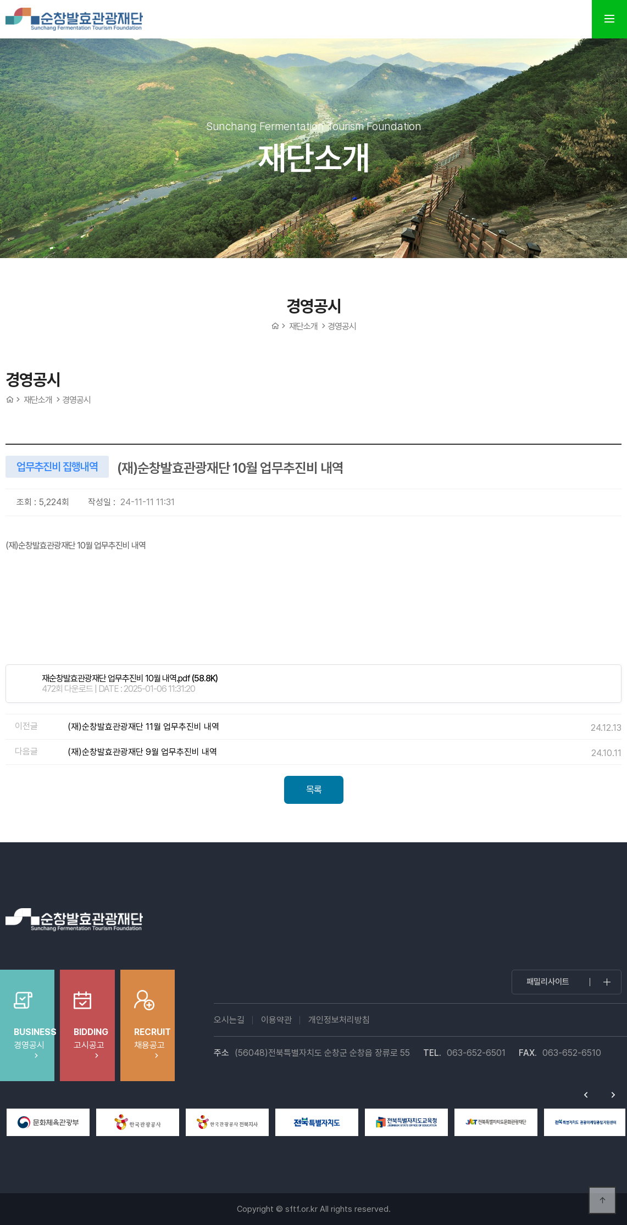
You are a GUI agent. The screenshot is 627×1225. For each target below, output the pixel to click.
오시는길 (229, 1020)
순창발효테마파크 (74, 19)
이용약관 (276, 1020)
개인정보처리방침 (339, 1020)
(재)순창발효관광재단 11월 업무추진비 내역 (143, 726)
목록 (313, 789)
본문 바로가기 (0, 0)
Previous (586, 1095)
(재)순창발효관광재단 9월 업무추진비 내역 (142, 752)
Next (613, 1095)
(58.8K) (130, 678)
